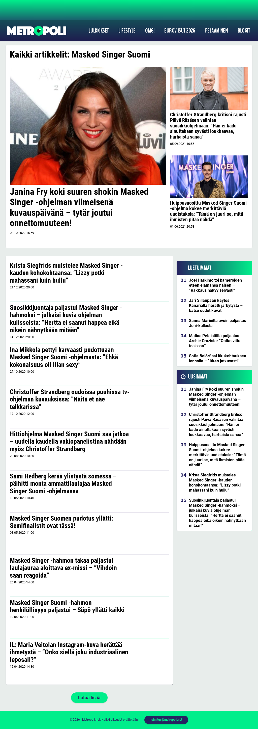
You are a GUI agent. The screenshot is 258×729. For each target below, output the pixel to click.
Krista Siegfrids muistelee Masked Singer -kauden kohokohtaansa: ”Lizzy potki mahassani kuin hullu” (66, 273)
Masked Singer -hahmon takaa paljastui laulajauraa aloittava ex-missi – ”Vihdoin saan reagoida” (63, 568)
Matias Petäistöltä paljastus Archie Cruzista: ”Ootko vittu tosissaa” (214, 340)
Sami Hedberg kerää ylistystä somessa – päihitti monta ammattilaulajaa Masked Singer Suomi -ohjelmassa (63, 483)
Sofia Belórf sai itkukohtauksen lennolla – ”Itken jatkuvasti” (217, 358)
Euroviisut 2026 (179, 31)
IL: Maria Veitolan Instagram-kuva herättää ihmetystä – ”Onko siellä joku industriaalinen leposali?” (69, 652)
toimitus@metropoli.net (166, 719)
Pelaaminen (216, 31)
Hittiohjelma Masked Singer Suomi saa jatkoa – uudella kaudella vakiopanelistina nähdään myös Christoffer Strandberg (69, 441)
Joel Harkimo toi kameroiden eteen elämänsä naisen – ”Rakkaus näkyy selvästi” (215, 285)
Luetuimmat (199, 268)
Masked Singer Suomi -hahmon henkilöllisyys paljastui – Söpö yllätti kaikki (67, 606)
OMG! (149, 31)
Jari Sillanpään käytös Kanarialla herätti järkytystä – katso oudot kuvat (216, 305)
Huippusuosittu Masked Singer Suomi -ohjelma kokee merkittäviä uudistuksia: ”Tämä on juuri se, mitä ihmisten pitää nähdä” (208, 211)
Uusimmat (197, 377)
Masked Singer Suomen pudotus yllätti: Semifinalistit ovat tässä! (61, 522)
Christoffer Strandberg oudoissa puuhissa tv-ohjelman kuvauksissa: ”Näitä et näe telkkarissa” (70, 399)
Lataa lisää (89, 697)
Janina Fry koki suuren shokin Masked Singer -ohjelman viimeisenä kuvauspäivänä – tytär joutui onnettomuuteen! (79, 207)
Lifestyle (126, 31)
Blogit (244, 31)
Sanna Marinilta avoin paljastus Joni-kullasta (217, 323)
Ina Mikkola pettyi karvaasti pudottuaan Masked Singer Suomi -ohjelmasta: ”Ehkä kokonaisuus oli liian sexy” (64, 357)
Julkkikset (99, 31)
